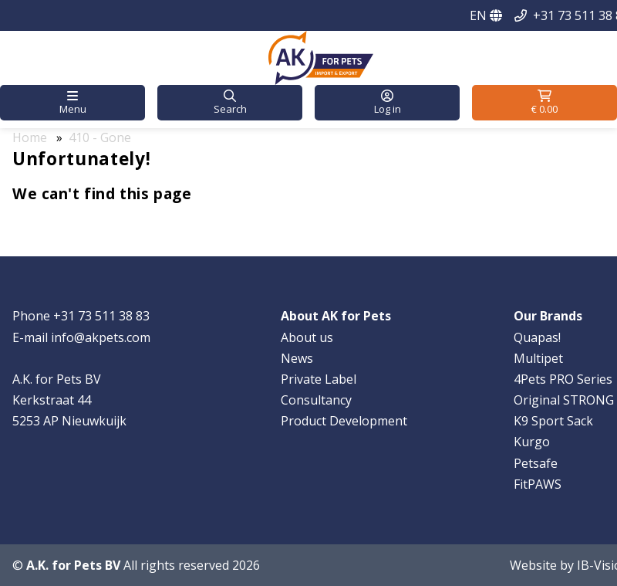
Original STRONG (564, 399)
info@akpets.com (100, 337)
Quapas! (537, 337)
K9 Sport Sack (553, 420)
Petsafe (536, 463)
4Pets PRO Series (563, 379)
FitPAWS (537, 484)
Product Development (344, 420)
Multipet (538, 358)
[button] (72, 102)
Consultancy (316, 399)
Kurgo (532, 441)
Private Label (318, 379)
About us (307, 337)
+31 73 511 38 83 (101, 315)
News (297, 358)
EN (486, 15)
